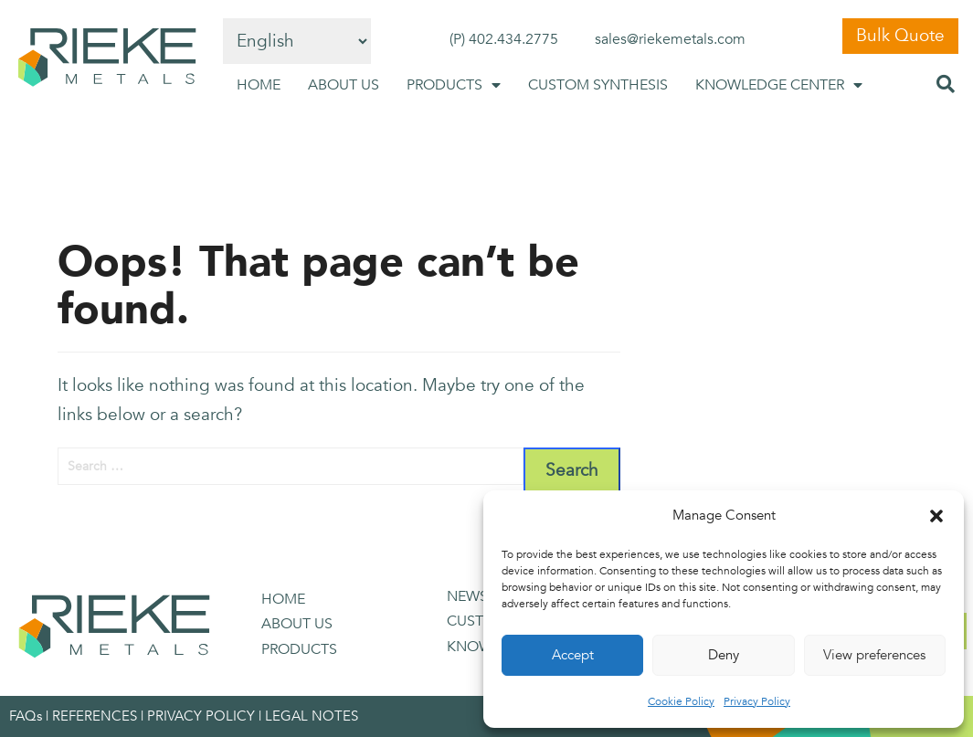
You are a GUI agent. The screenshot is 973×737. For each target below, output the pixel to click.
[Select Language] (297, 41)
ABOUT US (343, 85)
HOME (258, 85)
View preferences (874, 655)
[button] (936, 516)
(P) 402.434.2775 (503, 39)
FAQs (25, 716)
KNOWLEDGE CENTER (778, 84)
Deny (723, 655)
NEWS (467, 596)
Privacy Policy (757, 701)
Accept (573, 655)
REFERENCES (94, 716)
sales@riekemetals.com (670, 39)
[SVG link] (107, 57)
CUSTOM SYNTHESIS (598, 85)
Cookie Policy (681, 701)
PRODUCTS (454, 84)
